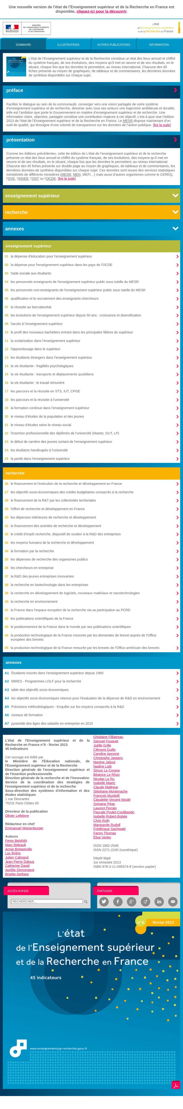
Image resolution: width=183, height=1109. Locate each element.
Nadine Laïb (102, 766)
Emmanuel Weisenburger (24, 828)
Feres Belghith (16, 841)
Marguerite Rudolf (106, 825)
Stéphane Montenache (110, 791)
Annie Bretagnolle (18, 849)
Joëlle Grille (102, 745)
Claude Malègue (105, 787)
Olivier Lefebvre (17, 816)
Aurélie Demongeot (19, 870)
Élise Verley (102, 837)
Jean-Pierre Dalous (19, 862)
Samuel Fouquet (105, 741)
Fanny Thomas (104, 833)
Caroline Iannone (106, 754)
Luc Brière (13, 853)
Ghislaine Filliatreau (108, 737)
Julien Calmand (17, 857)
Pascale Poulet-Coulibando (113, 812)
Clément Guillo (104, 750)
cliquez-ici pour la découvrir (101, 11)
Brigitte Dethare (17, 874)
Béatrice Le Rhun (106, 775)
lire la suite (162, 125)
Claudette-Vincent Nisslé (111, 800)
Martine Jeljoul (104, 762)
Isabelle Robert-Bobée (110, 816)
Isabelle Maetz (104, 783)
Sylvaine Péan (104, 804)
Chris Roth (101, 820)
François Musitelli (106, 795)
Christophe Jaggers (108, 758)
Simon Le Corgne (106, 770)
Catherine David (17, 866)
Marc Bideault (15, 845)
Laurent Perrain (105, 808)
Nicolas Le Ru (104, 779)
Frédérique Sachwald (109, 829)
